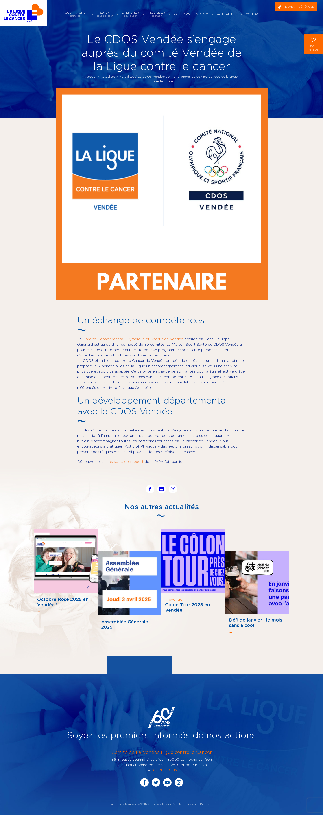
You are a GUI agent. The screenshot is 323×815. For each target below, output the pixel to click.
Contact (253, 14)
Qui (191, 14)
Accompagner (75, 14)
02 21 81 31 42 (165, 770)
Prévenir (105, 14)
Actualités (227, 14)
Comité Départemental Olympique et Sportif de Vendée (133, 339)
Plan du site (207, 803)
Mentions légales (188, 803)
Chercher (130, 14)
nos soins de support (125, 461)
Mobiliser (156, 14)
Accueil (91, 76)
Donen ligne (313, 43)
